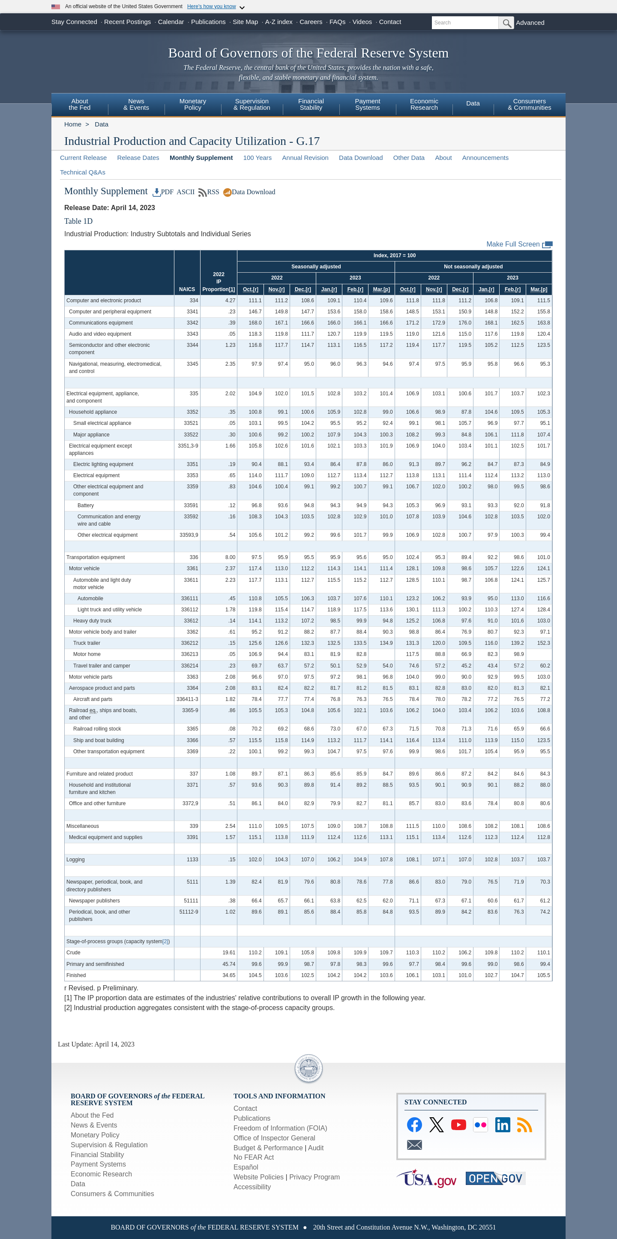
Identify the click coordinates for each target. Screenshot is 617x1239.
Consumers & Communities (112, 1193)
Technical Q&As (82, 172)
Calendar (171, 21)
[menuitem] (79, 105)
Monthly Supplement (201, 157)
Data (473, 103)
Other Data (409, 157)
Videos (362, 21)
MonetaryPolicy (193, 104)
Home (72, 124)
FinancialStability (311, 104)
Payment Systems (98, 1164)
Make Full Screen (520, 244)
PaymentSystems (367, 104)
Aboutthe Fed (80, 104)
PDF (163, 191)
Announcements (485, 157)
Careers (311, 21)
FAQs (337, 21)
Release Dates (138, 157)
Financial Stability (97, 1154)
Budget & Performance (268, 1148)
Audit (315, 1148)
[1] (232, 289)
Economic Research (101, 1174)
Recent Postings (127, 21)
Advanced (530, 22)
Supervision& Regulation (252, 104)
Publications (208, 21)
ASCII (185, 191)
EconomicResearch (424, 104)
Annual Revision (305, 157)
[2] (165, 941)
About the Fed (92, 1115)
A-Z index (279, 21)
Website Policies (259, 1177)
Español (246, 1167)
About (443, 157)
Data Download (361, 157)
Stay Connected (74, 21)
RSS (208, 191)
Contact (390, 21)
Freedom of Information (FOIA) (280, 1128)
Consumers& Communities (529, 104)
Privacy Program (314, 1177)
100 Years (257, 157)
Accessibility (252, 1187)
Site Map (245, 21)
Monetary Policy (95, 1135)
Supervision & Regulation (109, 1145)
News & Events (136, 104)
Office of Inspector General (274, 1138)
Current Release (83, 157)
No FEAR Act (254, 1157)
